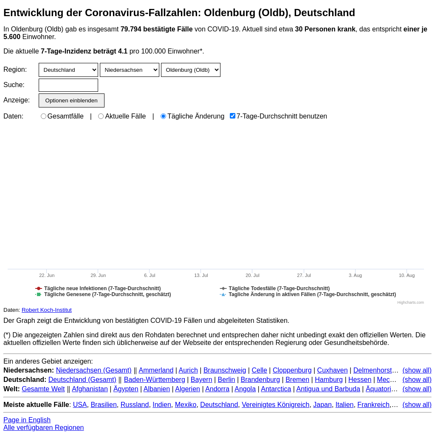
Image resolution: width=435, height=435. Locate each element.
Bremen (297, 379)
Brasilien (103, 404)
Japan (322, 404)
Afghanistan (90, 389)
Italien (345, 404)
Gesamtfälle (62, 116)
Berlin (226, 379)
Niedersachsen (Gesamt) (94, 370)
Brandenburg (260, 379)
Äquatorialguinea (391, 389)
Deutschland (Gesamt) (82, 379)
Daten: (13, 116)
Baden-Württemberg (154, 379)
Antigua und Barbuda (328, 389)
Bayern (201, 379)
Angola (245, 389)
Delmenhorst (372, 370)
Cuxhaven (332, 370)
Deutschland (219, 404)
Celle (259, 370)
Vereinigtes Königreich (275, 404)
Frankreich (373, 404)
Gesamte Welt (43, 389)
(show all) (417, 370)
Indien (162, 404)
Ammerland (155, 370)
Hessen (359, 379)
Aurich (188, 370)
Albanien (157, 389)
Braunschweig (224, 370)
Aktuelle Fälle (122, 116)
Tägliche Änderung (192, 116)
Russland (135, 404)
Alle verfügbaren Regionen (43, 427)
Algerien (187, 389)
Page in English (27, 420)
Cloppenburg (292, 370)
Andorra (217, 389)
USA (80, 404)
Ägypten (125, 389)
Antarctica (276, 389)
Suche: (14, 84)
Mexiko (186, 404)
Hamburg (329, 379)
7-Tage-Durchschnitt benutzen (278, 116)
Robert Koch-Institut (47, 310)
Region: (15, 69)
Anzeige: (15, 100)
